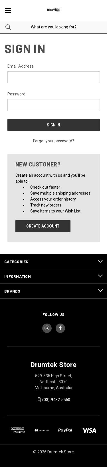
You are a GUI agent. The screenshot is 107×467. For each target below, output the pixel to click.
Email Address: (20, 66)
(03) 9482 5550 (56, 399)
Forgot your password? (53, 141)
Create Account (42, 226)
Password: (16, 94)
